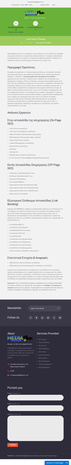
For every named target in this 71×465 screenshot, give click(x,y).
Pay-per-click (43, 351)
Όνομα (14, 398)
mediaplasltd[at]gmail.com (35, 2)
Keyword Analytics (45, 360)
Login (54, 5)
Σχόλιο (14, 420)
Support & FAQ (44, 5)
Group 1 (29, 43)
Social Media (43, 357)
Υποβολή (13, 450)
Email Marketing (44, 354)
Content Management (46, 370)
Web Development (45, 366)
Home (21, 43)
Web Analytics (43, 363)
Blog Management (45, 373)
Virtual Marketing (44, 348)
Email (13, 409)
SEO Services (43, 345)
